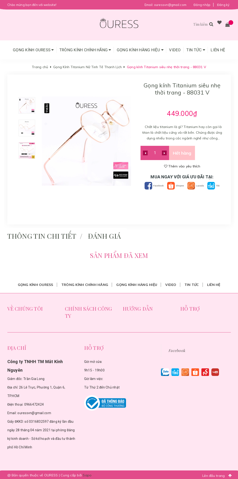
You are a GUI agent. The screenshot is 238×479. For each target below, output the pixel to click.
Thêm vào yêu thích (182, 166)
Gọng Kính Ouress (33, 49)
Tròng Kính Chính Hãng (85, 49)
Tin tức (195, 49)
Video (175, 49)
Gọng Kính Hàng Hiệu (140, 49)
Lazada (209, 186)
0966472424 (34, 403)
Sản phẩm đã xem (119, 254)
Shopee (183, 186)
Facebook (155, 186)
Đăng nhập (202, 5)
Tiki (182, 193)
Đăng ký (223, 5)
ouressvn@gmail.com (170, 5)
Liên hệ (218, 49)
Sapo (87, 474)
